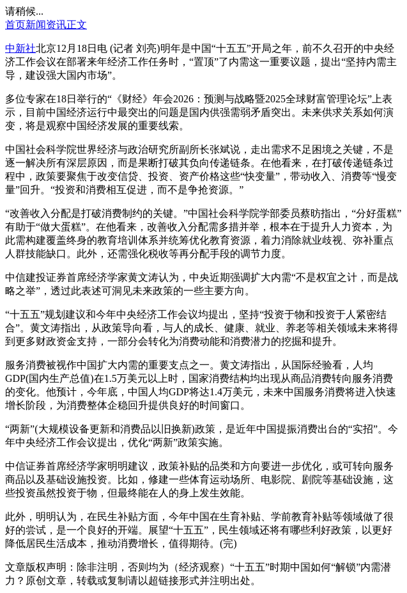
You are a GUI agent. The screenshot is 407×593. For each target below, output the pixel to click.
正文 (76, 24)
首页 (15, 24)
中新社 (20, 48)
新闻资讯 (46, 24)
